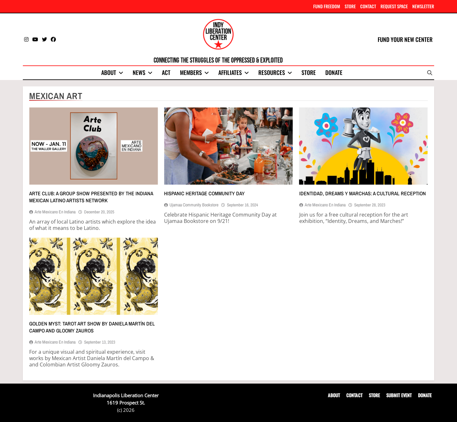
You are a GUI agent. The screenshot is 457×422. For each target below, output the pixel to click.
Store (308, 72)
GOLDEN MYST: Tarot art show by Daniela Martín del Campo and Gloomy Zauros (92, 327)
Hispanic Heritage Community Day (204, 193)
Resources (271, 72)
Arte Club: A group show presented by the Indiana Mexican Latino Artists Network (91, 197)
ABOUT (334, 395)
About (108, 72)
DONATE (425, 395)
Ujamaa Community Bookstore (193, 205)
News (139, 72)
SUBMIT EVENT (399, 395)
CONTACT (368, 6)
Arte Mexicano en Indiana (55, 212)
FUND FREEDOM (326, 6)
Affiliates (230, 72)
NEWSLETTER (423, 6)
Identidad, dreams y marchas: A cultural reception (362, 193)
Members (191, 72)
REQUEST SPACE (394, 6)
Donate (333, 72)
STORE (350, 6)
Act (166, 72)
